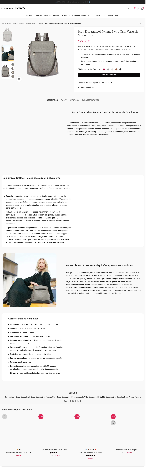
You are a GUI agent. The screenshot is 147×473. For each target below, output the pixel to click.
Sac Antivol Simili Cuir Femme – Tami (54, 450)
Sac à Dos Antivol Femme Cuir (43, 397)
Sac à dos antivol (23, 397)
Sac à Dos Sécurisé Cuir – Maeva (91, 452)
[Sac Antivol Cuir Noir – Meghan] (127, 430)
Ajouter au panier (109, 75)
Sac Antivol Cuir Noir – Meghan (127, 450)
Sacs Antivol (111, 397)
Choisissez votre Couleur (89, 69)
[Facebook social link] (70, 401)
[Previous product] (138, 23)
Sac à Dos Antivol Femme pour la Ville (72, 397)
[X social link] (73, 401)
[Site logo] (14, 8)
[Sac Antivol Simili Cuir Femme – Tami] (55, 430)
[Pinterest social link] (75, 401)
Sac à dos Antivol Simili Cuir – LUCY (18, 452)
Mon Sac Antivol (6, 23)
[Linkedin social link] (78, 401)
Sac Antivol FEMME (18, 23)
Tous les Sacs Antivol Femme (34, 23)
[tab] (52, 99)
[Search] (129, 8)
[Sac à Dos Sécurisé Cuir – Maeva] (91, 430)
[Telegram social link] (80, 401)
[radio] (104, 69)
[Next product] (142, 23)
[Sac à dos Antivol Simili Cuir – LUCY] (19, 430)
